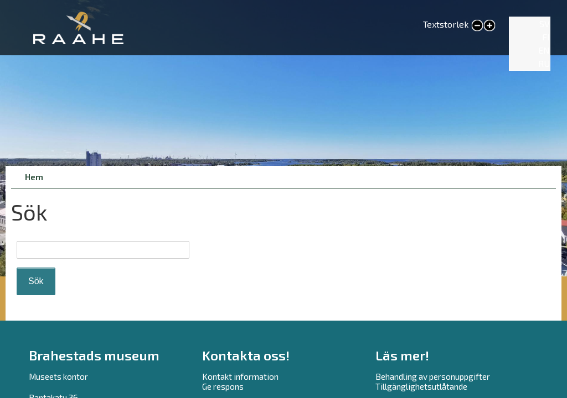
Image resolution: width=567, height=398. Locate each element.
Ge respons (223, 386)
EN (544, 50)
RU (544, 63)
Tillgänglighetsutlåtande (421, 386)
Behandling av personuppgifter (432, 376)
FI (546, 37)
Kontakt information (240, 376)
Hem (34, 176)
